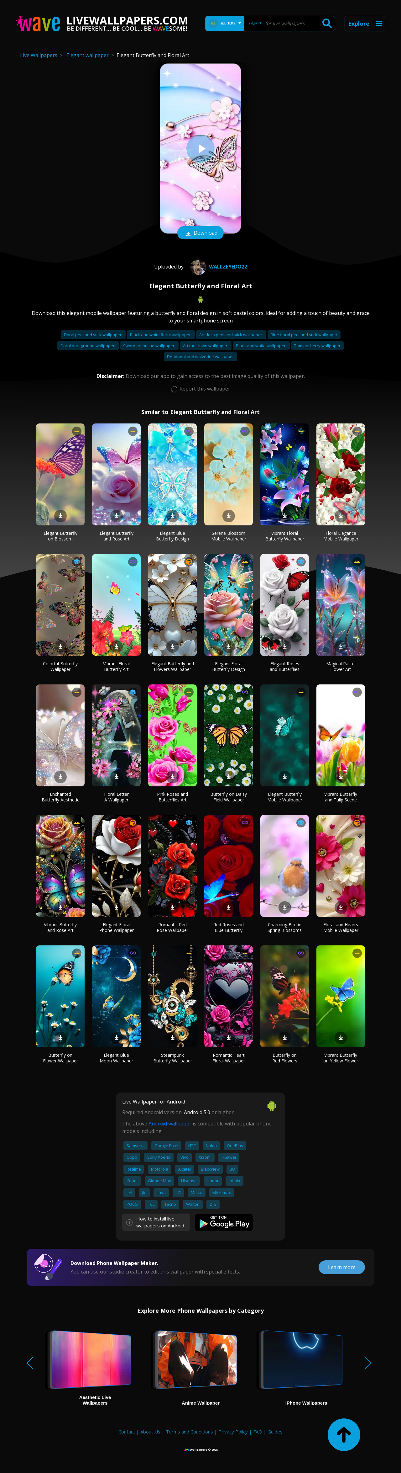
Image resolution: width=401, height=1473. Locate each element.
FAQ (257, 1431)
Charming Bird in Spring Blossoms (285, 927)
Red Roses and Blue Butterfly (228, 927)
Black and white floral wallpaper (161, 335)
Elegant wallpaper (87, 55)
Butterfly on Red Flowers (284, 1058)
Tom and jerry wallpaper (317, 345)
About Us (150, 1431)
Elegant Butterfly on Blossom (60, 536)
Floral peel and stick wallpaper (93, 335)
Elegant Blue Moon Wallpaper (116, 1058)
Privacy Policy (233, 1431)
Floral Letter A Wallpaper (116, 797)
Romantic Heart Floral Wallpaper (228, 1058)
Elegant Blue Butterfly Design (172, 536)
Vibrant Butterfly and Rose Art (60, 927)
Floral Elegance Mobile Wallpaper (340, 536)
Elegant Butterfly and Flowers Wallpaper (172, 666)
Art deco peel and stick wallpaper (231, 335)
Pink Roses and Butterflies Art (172, 797)
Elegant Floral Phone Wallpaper (116, 927)
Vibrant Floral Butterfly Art (116, 666)
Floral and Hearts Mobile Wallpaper (340, 927)
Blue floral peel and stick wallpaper (304, 335)
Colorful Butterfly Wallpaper (60, 666)
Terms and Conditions (189, 1431)
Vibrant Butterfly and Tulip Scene (340, 797)
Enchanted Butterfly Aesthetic (60, 797)
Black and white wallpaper (261, 345)
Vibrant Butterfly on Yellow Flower (340, 1058)
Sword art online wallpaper (149, 345)
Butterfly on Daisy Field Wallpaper (228, 797)
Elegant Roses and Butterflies (284, 666)
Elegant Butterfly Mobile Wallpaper (284, 797)
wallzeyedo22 (218, 266)
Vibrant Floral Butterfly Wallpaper (284, 536)
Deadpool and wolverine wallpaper (200, 356)
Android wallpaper (169, 1123)
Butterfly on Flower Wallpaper (60, 1058)
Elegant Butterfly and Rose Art (116, 536)
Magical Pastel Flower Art (341, 666)
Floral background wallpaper (88, 345)
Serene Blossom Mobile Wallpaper (228, 536)
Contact (126, 1431)
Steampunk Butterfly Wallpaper (172, 1058)
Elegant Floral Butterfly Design (228, 666)
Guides (275, 1431)
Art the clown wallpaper (205, 345)
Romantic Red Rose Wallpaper (172, 927)
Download (200, 233)
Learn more (342, 1267)
